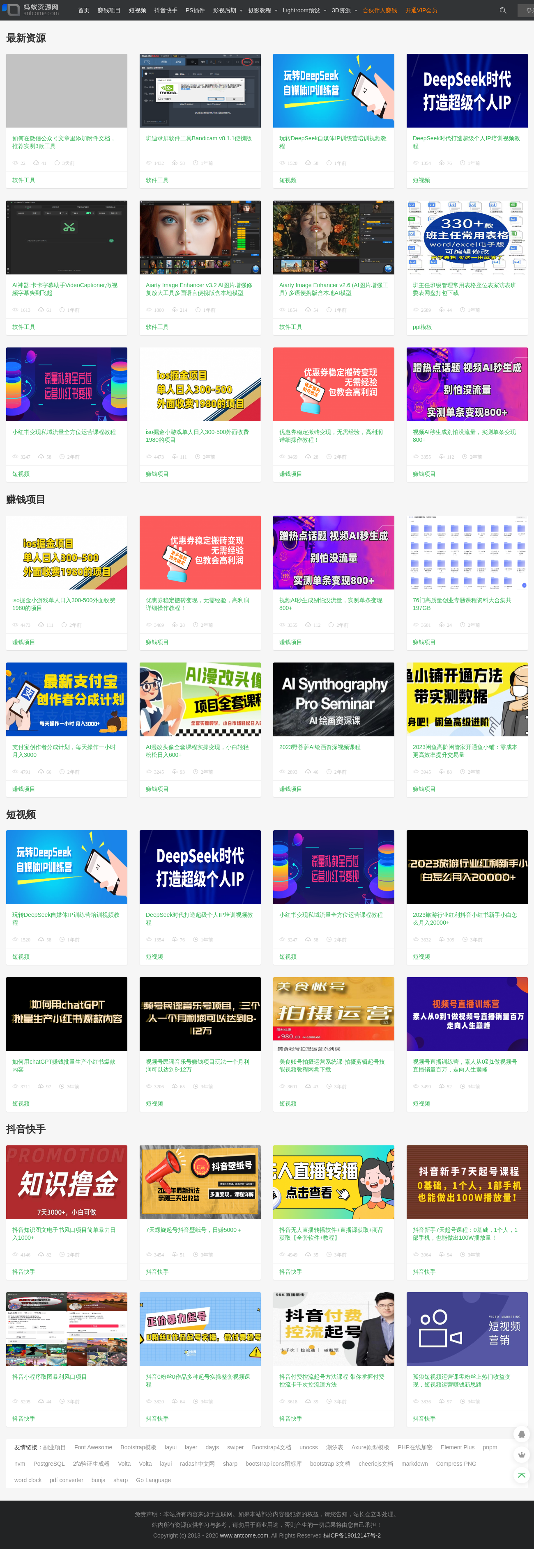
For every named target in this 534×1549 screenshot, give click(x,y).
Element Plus (457, 1447)
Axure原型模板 (371, 1447)
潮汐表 (334, 1447)
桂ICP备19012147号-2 (352, 1535)
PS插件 (195, 10)
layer (191, 1447)
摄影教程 (263, 10)
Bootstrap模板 (138, 1447)
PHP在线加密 (415, 1447)
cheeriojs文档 (376, 1463)
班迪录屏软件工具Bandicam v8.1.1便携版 (199, 138)
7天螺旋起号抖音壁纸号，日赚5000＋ (194, 1230)
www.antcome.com (244, 1535)
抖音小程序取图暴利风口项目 (49, 1376)
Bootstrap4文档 (272, 1447)
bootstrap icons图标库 (274, 1463)
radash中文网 (197, 1463)
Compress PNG (456, 1463)
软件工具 (23, 180)
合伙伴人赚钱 (380, 10)
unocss (308, 1447)
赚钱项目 (109, 10)
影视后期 (228, 10)
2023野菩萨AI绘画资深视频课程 (320, 747)
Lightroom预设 (305, 10)
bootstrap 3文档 (330, 1463)
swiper (235, 1447)
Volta (124, 1463)
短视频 (137, 10)
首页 (84, 10)
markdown (414, 1463)
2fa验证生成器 (91, 1463)
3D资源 (345, 10)
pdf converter (66, 1480)
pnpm (490, 1447)
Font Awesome (93, 1447)
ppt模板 (422, 327)
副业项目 (54, 1447)
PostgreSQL (48, 1463)
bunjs (98, 1480)
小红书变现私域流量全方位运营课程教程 (64, 432)
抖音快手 (165, 10)
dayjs (212, 1447)
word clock (27, 1480)
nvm (19, 1463)
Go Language (153, 1480)
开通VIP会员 (421, 10)
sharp (230, 1463)
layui (171, 1447)
